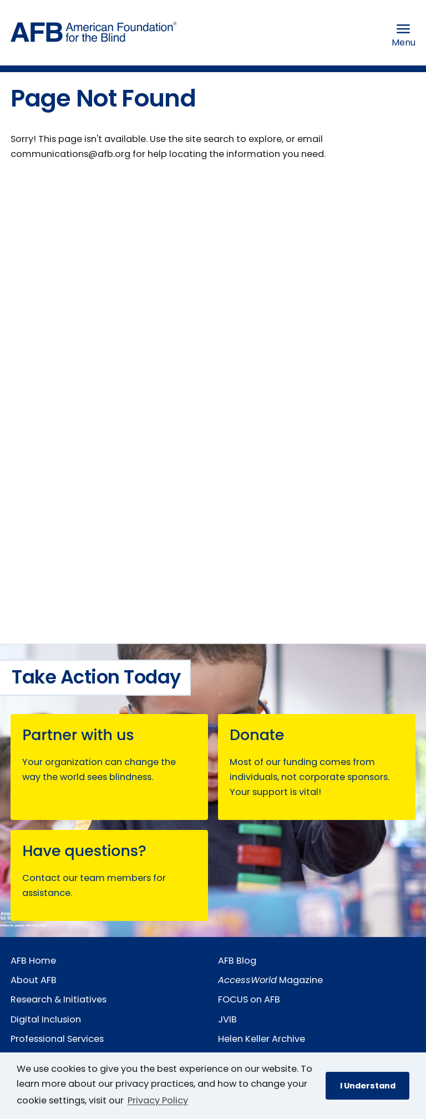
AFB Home (33, 960)
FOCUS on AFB (249, 999)
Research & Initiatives (58, 999)
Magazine (270, 980)
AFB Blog (237, 960)
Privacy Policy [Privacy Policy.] (158, 1100)
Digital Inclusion (46, 1019)
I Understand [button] (367, 1085)
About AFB (34, 980)
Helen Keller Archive (261, 1038)
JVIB (227, 1019)
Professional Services (57, 1038)
